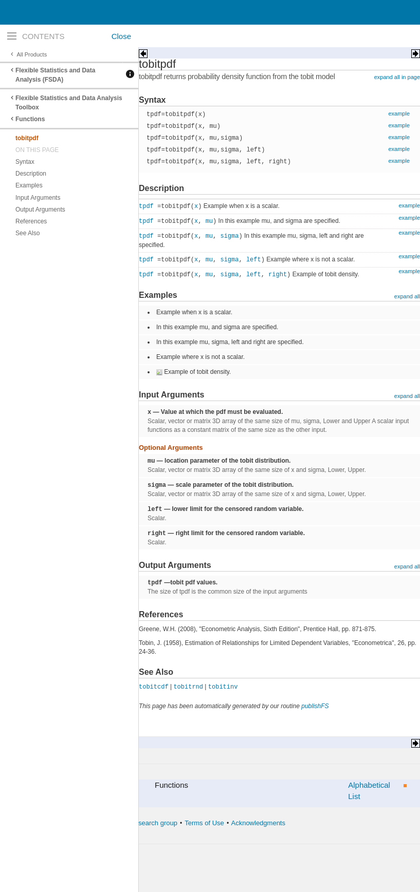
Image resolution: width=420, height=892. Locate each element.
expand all (407, 296)
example (399, 113)
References (31, 221)
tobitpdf (27, 138)
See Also (27, 233)
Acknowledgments (258, 823)
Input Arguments (37, 197)
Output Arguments (40, 209)
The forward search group (139, 823)
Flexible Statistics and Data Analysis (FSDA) (55, 75)
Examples (29, 185)
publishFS (314, 706)
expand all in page (397, 77)
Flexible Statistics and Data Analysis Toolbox (68, 102)
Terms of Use (204, 823)
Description (30, 173)
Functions (30, 119)
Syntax (24, 161)
